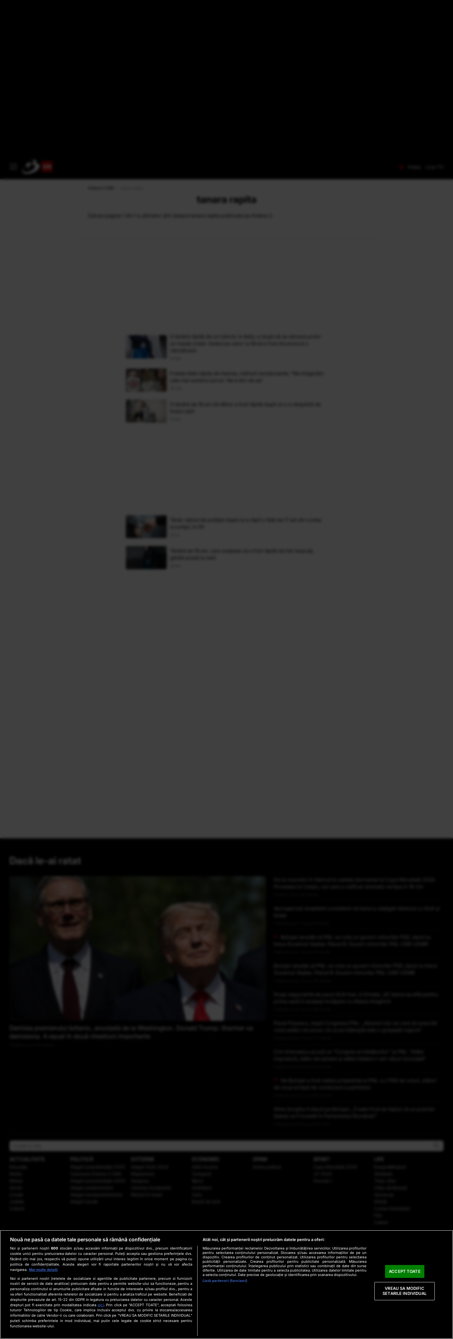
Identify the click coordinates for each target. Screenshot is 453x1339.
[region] (226, 1284)
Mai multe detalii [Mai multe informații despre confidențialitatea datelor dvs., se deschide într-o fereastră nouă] (43, 1269)
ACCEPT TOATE (405, 1271)
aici (101, 1304)
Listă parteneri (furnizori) (225, 1281)
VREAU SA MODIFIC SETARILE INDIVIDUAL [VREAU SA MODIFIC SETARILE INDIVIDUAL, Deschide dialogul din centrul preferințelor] (405, 1291)
